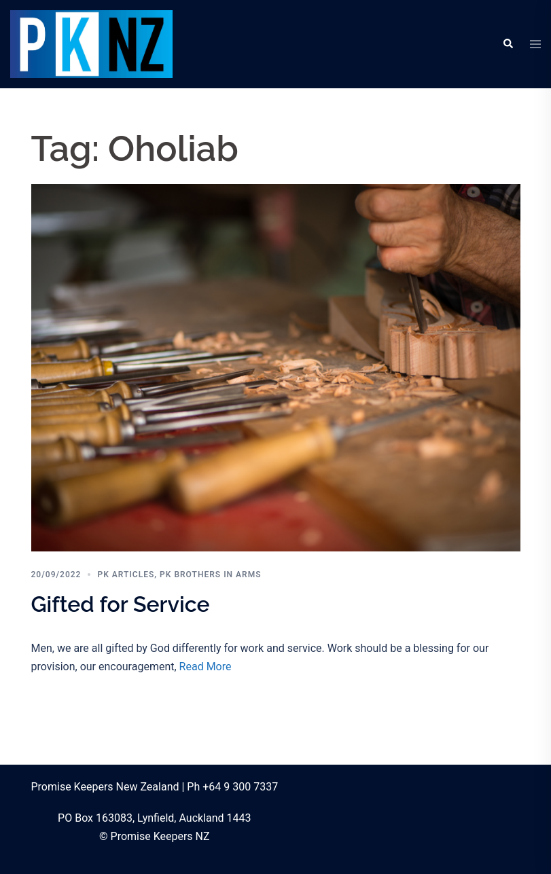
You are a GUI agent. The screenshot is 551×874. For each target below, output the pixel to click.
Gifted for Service (120, 604)
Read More (205, 666)
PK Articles (125, 574)
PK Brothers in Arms (210, 574)
